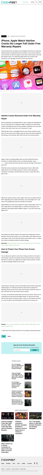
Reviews (8, 463)
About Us (3, 469)
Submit (35, 350)
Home (2, 463)
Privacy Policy (23, 469)
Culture (29, 463)
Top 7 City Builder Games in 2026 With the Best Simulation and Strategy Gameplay (35, 425)
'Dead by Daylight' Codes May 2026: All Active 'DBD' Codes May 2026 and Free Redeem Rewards (18, 376)
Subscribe (25, 2)
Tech (8, 36)
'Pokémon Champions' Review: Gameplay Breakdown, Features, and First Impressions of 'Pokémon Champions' (18, 393)
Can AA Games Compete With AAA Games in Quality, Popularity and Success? (16, 385)
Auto (18, 463)
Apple (9, 336)
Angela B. (4, 36)
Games (23, 463)
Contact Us (8, 469)
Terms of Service (15, 469)
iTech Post (8, 330)
